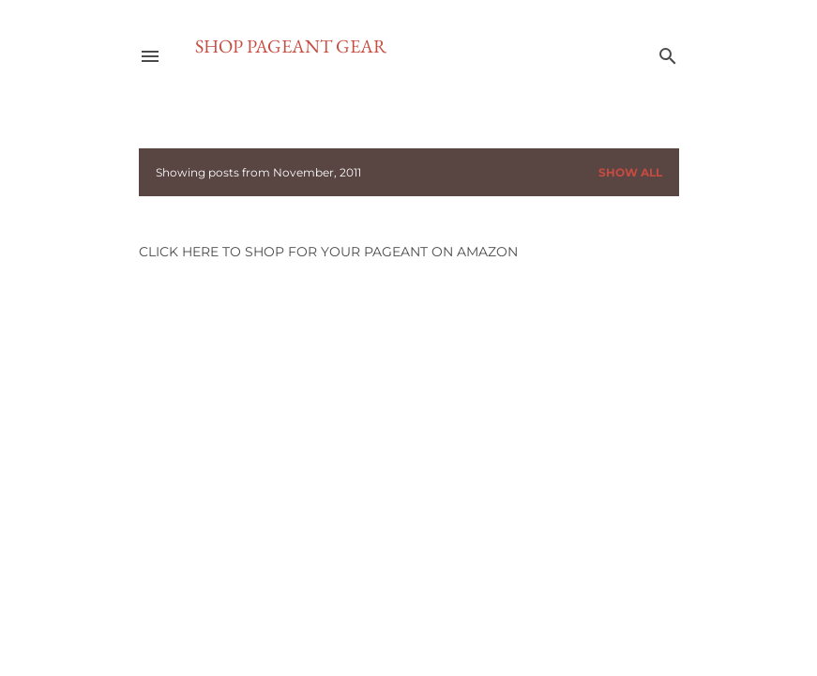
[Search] (668, 52)
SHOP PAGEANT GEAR (290, 46)
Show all (630, 172)
